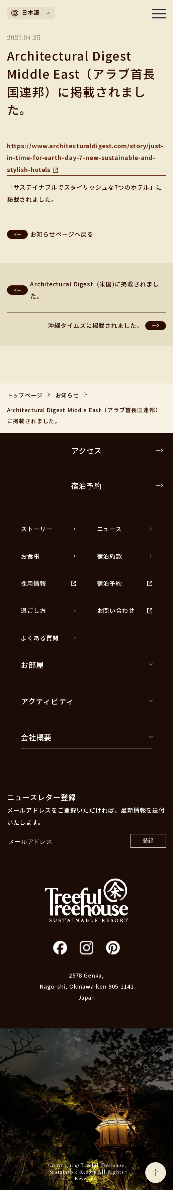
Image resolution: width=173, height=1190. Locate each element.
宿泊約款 (124, 556)
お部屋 (86, 664)
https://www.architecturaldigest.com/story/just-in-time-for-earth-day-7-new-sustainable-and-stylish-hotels (85, 157)
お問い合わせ (124, 610)
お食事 (48, 556)
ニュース (124, 528)
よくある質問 (48, 637)
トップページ (25, 395)
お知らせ (67, 395)
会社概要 (86, 737)
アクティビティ (86, 701)
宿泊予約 (117, 485)
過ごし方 (48, 610)
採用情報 (48, 583)
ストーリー (48, 528)
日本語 (31, 12)
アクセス (117, 450)
